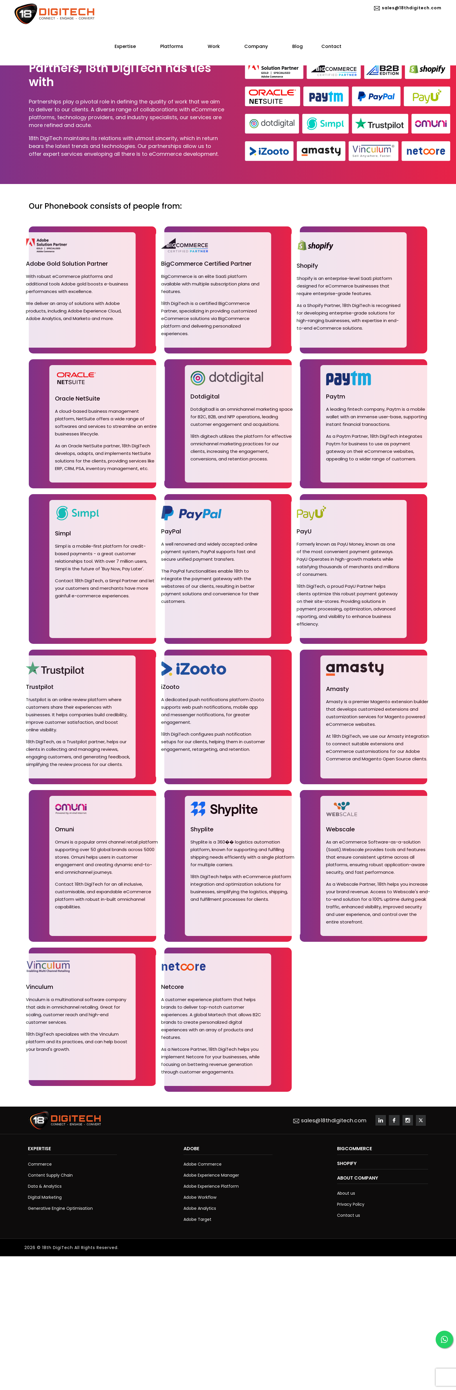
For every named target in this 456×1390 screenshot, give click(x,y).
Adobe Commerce (203, 1164)
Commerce (40, 1164)
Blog (297, 46)
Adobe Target (197, 1219)
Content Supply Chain (50, 1175)
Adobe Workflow (200, 1197)
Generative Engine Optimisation (60, 1208)
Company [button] (259, 46)
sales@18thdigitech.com (407, 8)
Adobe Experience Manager (211, 1175)
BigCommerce (354, 1148)
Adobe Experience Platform (211, 1186)
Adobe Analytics (200, 1208)
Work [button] (217, 46)
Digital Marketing (45, 1197)
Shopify (347, 1163)
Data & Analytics (45, 1186)
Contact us (348, 1215)
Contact (331, 46)
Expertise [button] (128, 46)
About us (346, 1193)
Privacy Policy (350, 1204)
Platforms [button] (174, 46)
